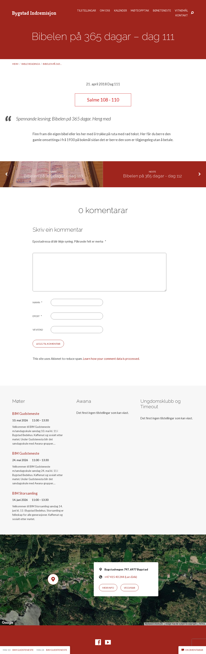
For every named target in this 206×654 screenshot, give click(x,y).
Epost (37, 316)
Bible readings (31, 64)
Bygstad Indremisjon (34, 13)
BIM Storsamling (25, 493)
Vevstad (38, 329)
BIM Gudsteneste (25, 413)
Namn (37, 302)
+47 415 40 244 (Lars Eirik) (120, 577)
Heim (15, 64)
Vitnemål (181, 10)
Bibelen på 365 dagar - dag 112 (152, 176)
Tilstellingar (86, 10)
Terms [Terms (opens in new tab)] (202, 624)
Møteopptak (140, 10)
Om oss (105, 10)
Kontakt (181, 15)
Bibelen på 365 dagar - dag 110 (53, 176)
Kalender (120, 10)
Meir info (108, 587)
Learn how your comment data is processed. (111, 358)
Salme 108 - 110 (103, 100)
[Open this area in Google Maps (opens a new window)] (7, 622)
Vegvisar (129, 587)
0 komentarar (192, 650)
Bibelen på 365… (52, 64)
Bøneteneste (162, 10)
